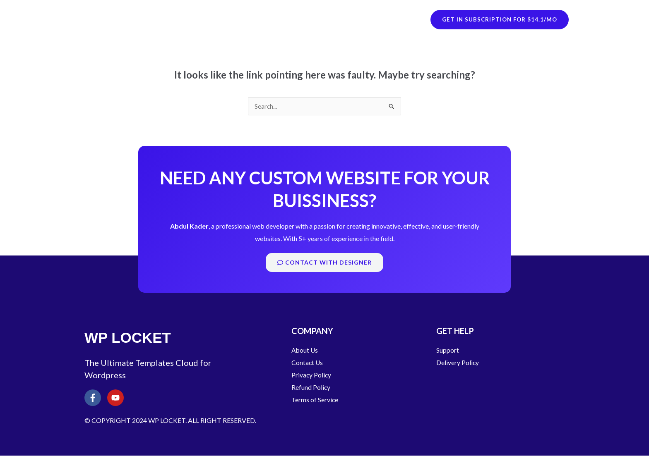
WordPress (310, 19)
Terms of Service (315, 400)
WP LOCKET (132, 19)
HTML (362, 19)
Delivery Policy (457, 363)
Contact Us (307, 363)
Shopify (252, 19)
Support (447, 350)
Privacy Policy (311, 375)
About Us (305, 350)
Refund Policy (311, 388)
